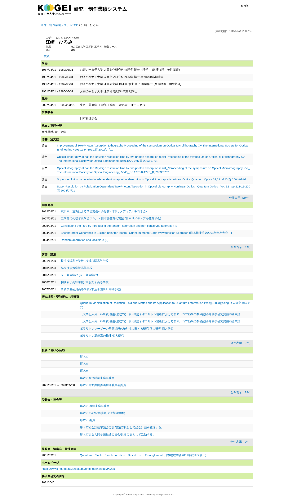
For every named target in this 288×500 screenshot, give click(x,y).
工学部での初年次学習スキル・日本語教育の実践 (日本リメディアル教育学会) (111, 218)
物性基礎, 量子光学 (54, 131)
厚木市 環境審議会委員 (94, 406)
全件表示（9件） (241, 247)
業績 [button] (47, 56)
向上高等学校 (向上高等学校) (79, 275)
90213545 (48, 482)
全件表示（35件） (240, 197)
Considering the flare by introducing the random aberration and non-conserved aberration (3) (120, 225)
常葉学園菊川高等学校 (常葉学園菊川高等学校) (91, 289)
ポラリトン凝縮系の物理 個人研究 (102, 335)
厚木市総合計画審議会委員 (97, 378)
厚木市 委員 (87, 420)
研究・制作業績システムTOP (59, 25)
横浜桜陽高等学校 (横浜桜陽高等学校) (85, 260)
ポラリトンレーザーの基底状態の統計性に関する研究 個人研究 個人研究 (126, 328)
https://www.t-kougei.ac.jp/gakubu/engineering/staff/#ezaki (79, 468)
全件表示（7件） (241, 392)
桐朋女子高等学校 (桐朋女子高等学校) (85, 282)
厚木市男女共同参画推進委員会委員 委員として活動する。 (117, 434)
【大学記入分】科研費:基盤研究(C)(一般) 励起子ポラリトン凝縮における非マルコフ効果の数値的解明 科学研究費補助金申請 (160, 314)
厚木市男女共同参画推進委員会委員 (103, 385)
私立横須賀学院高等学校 (76, 267)
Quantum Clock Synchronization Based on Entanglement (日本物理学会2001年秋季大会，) (143, 455)
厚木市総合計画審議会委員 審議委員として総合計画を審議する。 (122, 427)
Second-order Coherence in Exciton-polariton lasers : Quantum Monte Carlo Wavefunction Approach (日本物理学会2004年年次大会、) (146, 232)
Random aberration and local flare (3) (84, 239)
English (245, 5)
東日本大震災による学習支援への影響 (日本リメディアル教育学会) (104, 211)
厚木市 (84, 356)
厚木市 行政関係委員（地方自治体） (103, 413)
